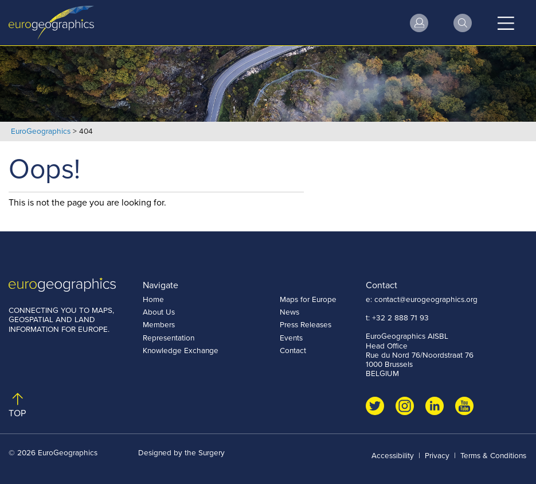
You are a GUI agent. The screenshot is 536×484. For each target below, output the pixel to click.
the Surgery (205, 452)
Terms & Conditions (493, 455)
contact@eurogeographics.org (426, 299)
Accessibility (392, 455)
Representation (168, 337)
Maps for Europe (308, 299)
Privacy (437, 455)
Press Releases (305, 324)
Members (159, 324)
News (289, 311)
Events (291, 337)
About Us (159, 311)
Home (153, 299)
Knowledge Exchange (180, 350)
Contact (293, 350)
